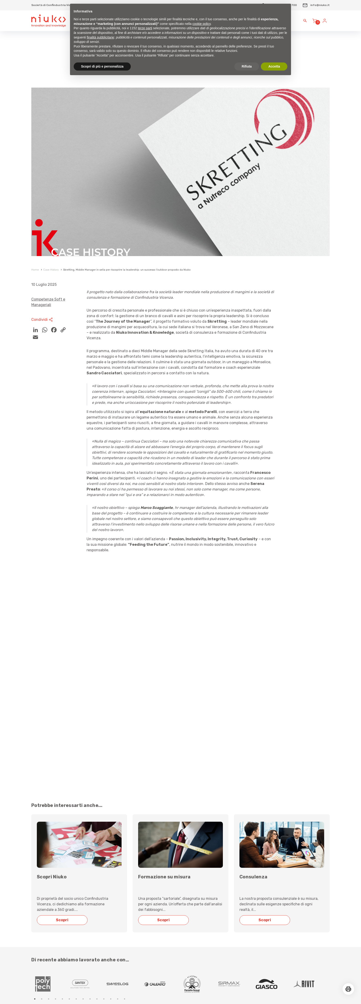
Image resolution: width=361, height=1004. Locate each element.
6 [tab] (69, 816)
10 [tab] (97, 816)
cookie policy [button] (201, 24)
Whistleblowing (234, 945)
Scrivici (146, 872)
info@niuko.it (316, 5)
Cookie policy (232, 916)
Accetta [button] (274, 66)
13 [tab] (117, 816)
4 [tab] (55, 816)
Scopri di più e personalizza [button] (102, 66)
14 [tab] (124, 816)
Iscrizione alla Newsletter (68, 860)
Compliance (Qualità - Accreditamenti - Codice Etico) (271, 872)
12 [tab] (110, 816)
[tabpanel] (50, 801)
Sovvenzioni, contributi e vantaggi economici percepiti (273, 886)
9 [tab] (90, 816)
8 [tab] (83, 816)
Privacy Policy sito (43, 980)
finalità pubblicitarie (100, 37)
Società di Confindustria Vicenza (54, 5)
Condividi (42, 319)
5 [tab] (62, 816)
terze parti (145, 28)
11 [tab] (104, 816)
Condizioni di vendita (240, 901)
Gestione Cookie (68, 980)
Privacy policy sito (237, 931)
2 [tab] (41, 816)
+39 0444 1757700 (157, 886)
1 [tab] (34, 816)
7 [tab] (76, 816)
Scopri (63, 737)
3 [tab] (48, 816)
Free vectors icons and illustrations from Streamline (65, 991)
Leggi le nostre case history (60, 834)
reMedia (324, 991)
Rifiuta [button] (247, 66)
